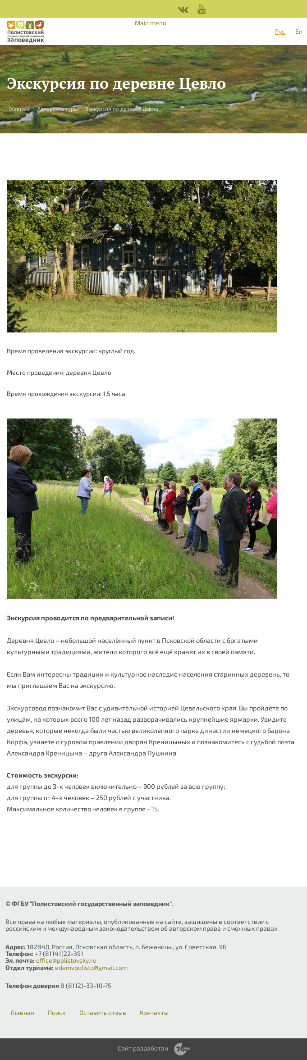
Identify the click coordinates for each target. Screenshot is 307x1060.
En (298, 31)
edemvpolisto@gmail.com (91, 967)
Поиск (57, 1013)
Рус (280, 31)
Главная (19, 108)
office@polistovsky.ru (66, 960)
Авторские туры (57, 108)
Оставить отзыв (102, 1013)
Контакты (154, 1013)
